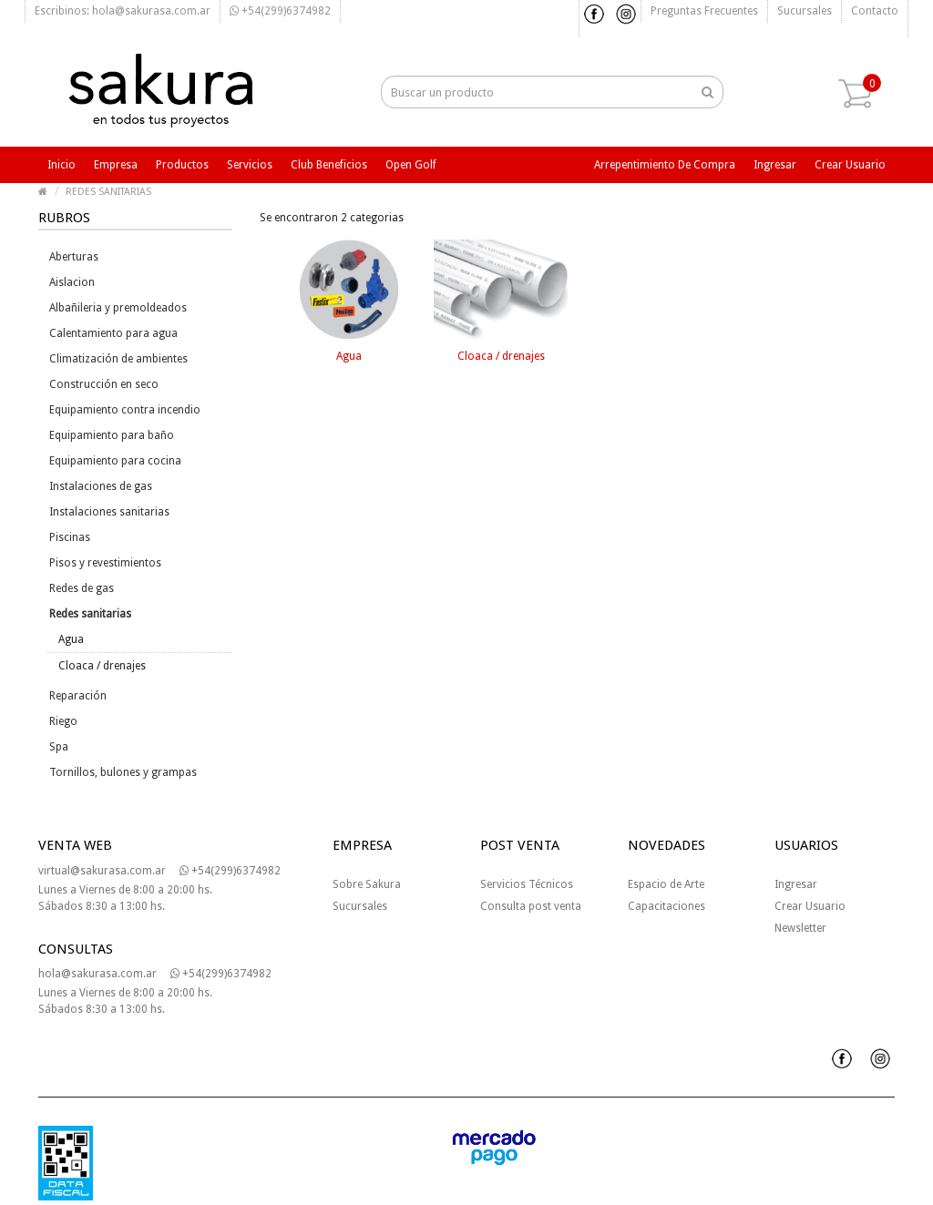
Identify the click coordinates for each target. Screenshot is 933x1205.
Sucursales (804, 11)
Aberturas (73, 256)
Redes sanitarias (90, 614)
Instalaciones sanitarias (109, 511)
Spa (58, 746)
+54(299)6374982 (280, 11)
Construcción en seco (104, 384)
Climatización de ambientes (118, 358)
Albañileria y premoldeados (118, 307)
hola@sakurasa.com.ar (97, 973)
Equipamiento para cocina (115, 460)
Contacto (874, 11)
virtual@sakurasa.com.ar (102, 870)
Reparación (78, 695)
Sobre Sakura (367, 884)
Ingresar (775, 164)
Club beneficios (329, 164)
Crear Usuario (810, 906)
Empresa (116, 164)
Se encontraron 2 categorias (332, 217)
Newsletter (800, 928)
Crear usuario (850, 164)
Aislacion (72, 282)
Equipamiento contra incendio (124, 409)
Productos (182, 164)
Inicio (61, 164)
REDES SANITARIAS (108, 192)
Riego (63, 721)
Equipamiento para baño (111, 435)
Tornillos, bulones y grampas (123, 772)
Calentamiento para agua (113, 333)
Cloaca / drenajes (102, 665)
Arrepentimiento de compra (664, 164)
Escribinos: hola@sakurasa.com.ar (122, 11)
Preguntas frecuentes (704, 11)
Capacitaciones (666, 906)
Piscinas (69, 537)
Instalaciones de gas (100, 486)
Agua (71, 639)
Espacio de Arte (666, 884)
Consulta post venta (530, 906)
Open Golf (410, 164)
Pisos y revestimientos (105, 563)
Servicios (249, 164)
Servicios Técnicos (526, 884)
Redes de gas (81, 588)
